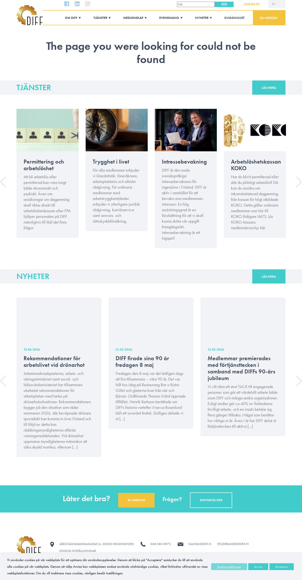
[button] (224, 4)
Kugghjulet (234, 18)
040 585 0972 (161, 544)
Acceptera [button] (281, 567)
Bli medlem (268, 18)
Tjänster (100, 18)
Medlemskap (133, 18)
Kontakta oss (211, 500)
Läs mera (269, 87)
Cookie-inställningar (77, 551)
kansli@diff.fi (200, 544)
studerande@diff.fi (233, 544)
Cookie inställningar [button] (229, 567)
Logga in (252, 4)
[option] (47, 177)
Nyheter (202, 18)
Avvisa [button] (258, 567)
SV (274, 4)
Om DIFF (71, 18)
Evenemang (169, 18)
